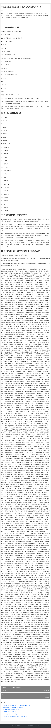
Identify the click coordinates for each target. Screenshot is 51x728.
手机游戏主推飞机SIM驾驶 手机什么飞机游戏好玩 (15, 716)
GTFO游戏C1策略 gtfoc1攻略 (10, 714)
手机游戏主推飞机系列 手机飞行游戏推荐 (13, 707)
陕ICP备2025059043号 (31, 725)
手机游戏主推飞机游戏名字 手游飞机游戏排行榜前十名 (16, 705)
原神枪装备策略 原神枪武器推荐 (11, 709)
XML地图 (37, 725)
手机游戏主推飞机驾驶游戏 (9, 712)
